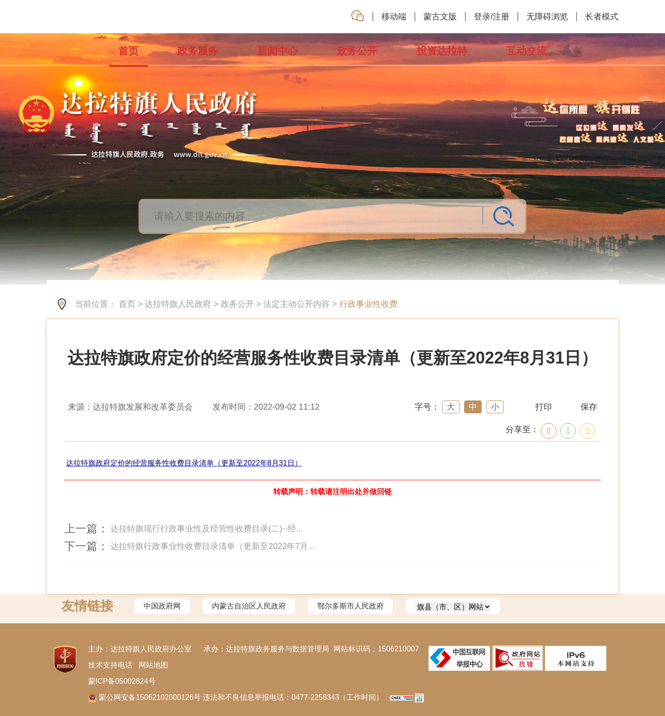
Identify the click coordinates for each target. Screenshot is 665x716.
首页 (128, 55)
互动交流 (526, 51)
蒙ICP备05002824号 (122, 681)
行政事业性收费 (368, 304)
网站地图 (153, 665)
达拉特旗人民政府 (178, 304)
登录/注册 (491, 16)
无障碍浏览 (547, 16)
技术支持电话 (110, 665)
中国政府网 (162, 606)
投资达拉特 (442, 51)
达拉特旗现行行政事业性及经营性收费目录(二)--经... (206, 528)
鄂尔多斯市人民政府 (350, 606)
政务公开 (357, 51)
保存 (588, 407)
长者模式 (601, 16)
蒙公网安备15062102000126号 (145, 697)
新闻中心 (277, 51)
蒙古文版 (440, 16)
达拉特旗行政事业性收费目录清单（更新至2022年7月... (212, 546)
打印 (543, 407)
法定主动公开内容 (296, 304)
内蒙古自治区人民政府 (249, 606)
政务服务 (197, 51)
